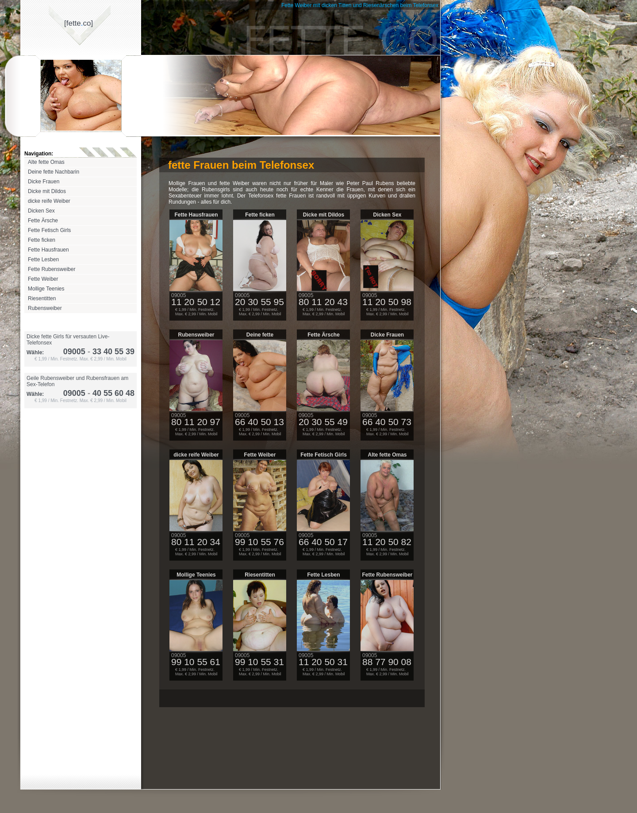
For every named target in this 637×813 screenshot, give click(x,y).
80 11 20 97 (195, 422)
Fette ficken (41, 240)
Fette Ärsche (43, 220)
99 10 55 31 (259, 662)
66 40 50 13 (259, 422)
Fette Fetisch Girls (49, 230)
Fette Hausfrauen (48, 250)
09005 (74, 351)
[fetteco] (78, 23)
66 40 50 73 (386, 422)
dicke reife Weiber (49, 201)
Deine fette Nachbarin (53, 172)
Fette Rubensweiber (51, 269)
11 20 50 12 (195, 302)
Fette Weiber (43, 279)
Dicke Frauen (43, 181)
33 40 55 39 (109, 351)
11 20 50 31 (323, 662)
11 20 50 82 (386, 542)
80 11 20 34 (195, 542)
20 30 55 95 (259, 302)
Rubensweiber (45, 308)
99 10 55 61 (195, 662)
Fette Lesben (43, 259)
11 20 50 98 (386, 302)
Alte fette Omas (46, 162)
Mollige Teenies (46, 289)
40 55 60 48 (109, 393)
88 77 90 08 (386, 662)
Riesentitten (42, 298)
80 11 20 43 (323, 302)
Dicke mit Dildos (47, 191)
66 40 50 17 (323, 542)
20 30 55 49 (323, 422)
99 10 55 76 (259, 542)
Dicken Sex (41, 211)
